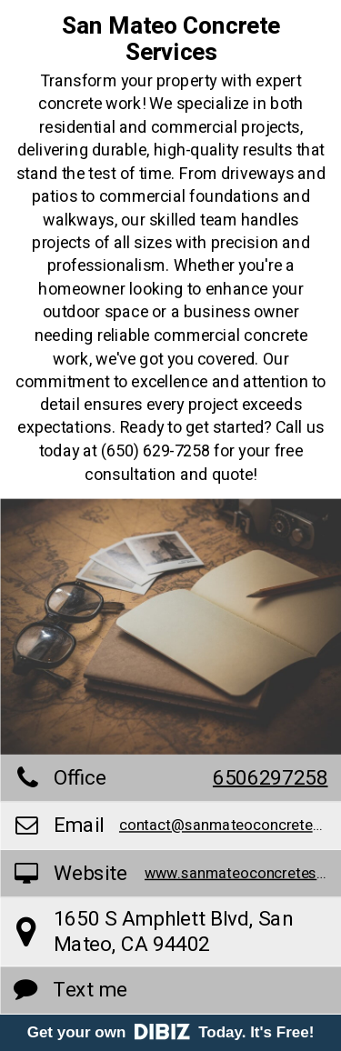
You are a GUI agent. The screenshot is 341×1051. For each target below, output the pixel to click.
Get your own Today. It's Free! (171, 1032)
